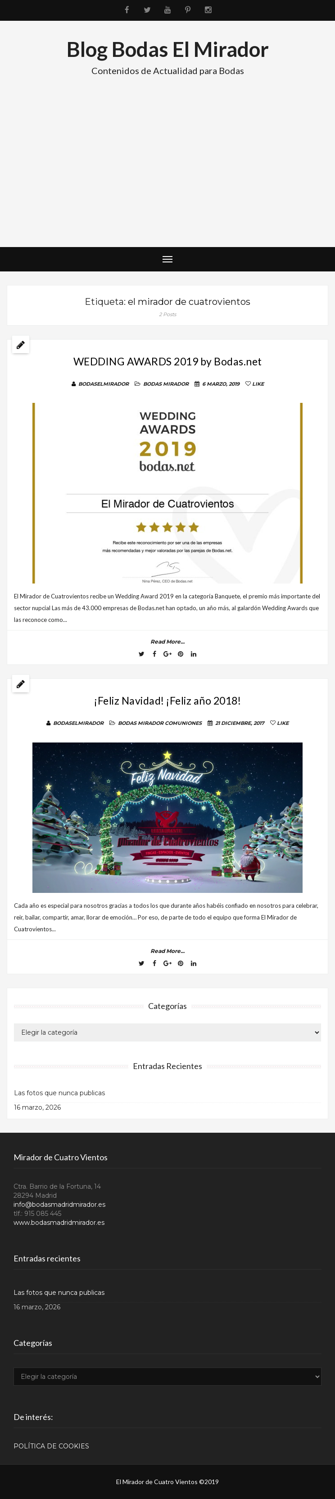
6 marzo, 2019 (221, 384)
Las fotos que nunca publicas (59, 1093)
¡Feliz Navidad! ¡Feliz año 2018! (167, 700)
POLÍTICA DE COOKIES (51, 1446)
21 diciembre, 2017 (239, 723)
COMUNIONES (183, 723)
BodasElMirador (103, 384)
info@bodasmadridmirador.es (59, 1204)
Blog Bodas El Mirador (168, 49)
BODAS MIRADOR (166, 384)
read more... (167, 641)
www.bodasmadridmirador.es (59, 1223)
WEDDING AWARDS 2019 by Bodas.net (167, 361)
